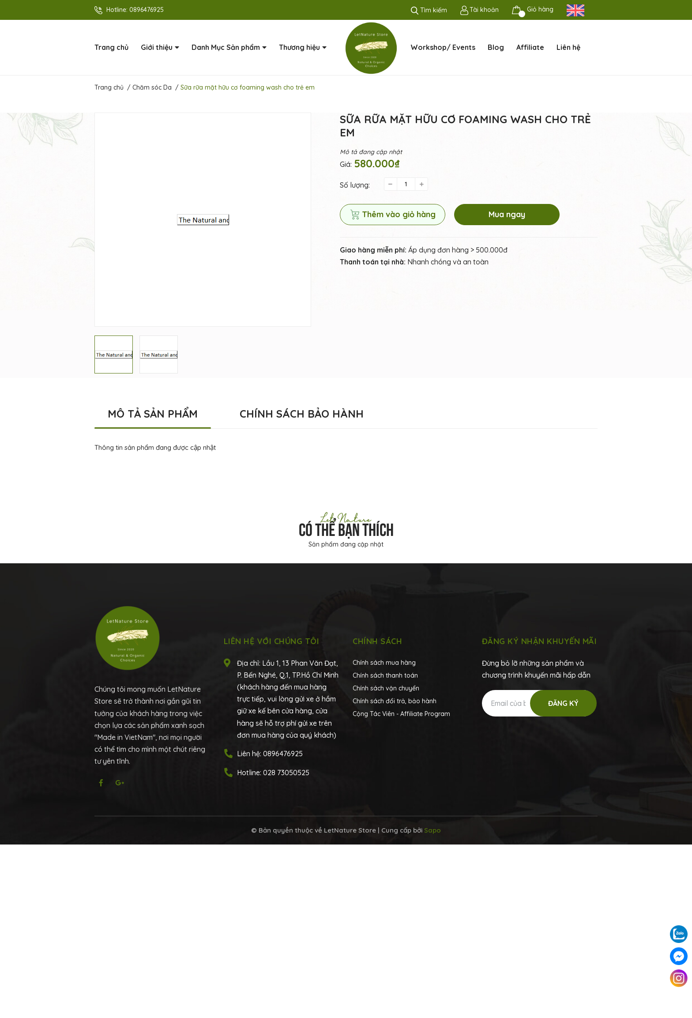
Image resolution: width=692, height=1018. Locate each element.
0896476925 (146, 10)
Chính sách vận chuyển (386, 688)
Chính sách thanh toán (385, 675)
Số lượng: (355, 185)
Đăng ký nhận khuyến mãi (539, 641)
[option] (202, 220)
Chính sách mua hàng (384, 663)
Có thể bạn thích (346, 528)
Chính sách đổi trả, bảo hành (394, 701)
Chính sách (377, 641)
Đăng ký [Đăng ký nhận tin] (563, 703)
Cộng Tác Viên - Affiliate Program (401, 714)
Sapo (432, 830)
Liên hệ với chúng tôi (272, 641)
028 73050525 (286, 772)
